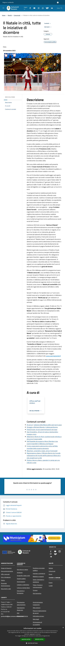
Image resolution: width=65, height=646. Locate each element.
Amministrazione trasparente (38, 603)
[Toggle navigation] (3, 8)
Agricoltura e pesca (22, 569)
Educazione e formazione (20, 592)
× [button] (63, 627)
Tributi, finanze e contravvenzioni (37, 586)
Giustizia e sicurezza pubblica (39, 569)
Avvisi (50, 574)
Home (3, 15)
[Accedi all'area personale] (57, 2)
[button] (32, 643)
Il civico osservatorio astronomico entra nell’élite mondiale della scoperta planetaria (42, 447)
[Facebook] (29, 8)
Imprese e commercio (39, 573)
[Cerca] (61, 8)
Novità (10, 15)
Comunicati (17, 15)
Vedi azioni (48, 27)
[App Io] (51, 8)
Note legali (36, 619)
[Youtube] (33, 8)
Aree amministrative (7, 571)
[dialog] (32, 636)
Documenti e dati (6, 589)
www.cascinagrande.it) (53, 356)
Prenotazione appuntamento (21, 603)
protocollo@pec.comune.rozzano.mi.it (12, 616)
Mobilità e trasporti (38, 576)
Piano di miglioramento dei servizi (39, 612)
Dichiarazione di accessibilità (37, 623)
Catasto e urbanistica (23, 585)
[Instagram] (38, 8)
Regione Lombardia (8, 2)
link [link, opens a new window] (49, 636)
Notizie (51, 568)
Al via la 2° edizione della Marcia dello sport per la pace (44, 425)
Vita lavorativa (37, 593)
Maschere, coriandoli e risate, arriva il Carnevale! (42, 451)
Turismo (35, 590)
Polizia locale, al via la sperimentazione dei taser (42, 429)
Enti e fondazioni (6, 577)
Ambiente (20, 573)
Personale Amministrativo (5, 584)
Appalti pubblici (21, 579)
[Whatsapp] (42, 8)
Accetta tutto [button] (26, 639)
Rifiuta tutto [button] (39, 639)
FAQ (18, 613)
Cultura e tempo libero (23, 588)
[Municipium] (46, 8)
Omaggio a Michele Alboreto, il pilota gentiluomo (42, 427)
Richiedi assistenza (22, 616)
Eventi (50, 583)
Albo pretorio (36, 608)
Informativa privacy (38, 616)
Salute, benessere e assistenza (38, 581)
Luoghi (51, 586)
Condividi (47, 23)
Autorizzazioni (21, 582)
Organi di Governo (6, 568)
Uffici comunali (5, 574)
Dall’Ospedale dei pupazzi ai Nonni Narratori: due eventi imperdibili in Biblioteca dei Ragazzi (42, 442)
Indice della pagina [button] (10, 97)
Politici (3, 580)
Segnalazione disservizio (21, 609)
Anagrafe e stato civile (23, 576)
